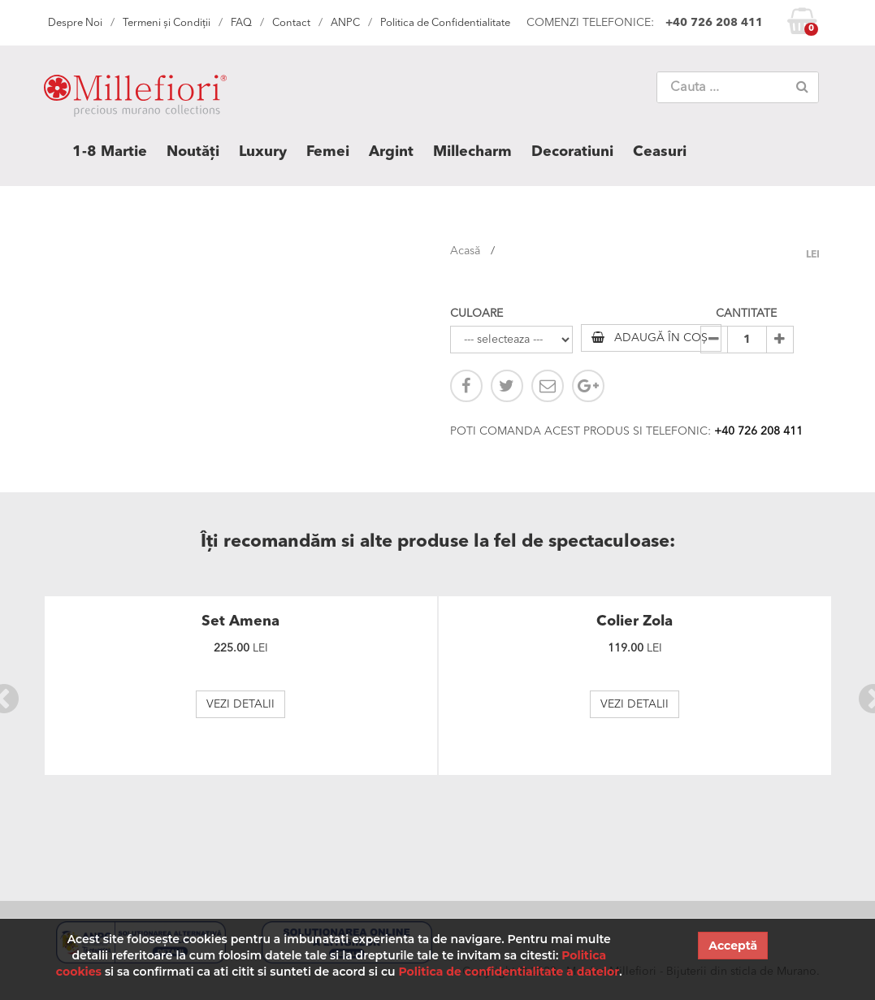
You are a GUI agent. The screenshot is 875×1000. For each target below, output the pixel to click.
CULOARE (476, 313)
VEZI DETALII (240, 704)
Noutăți (193, 152)
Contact (291, 23)
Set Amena (240, 621)
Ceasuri (660, 152)
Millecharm (472, 152)
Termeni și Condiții (166, 23)
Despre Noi (75, 23)
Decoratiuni (572, 152)
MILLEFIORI (135, 99)
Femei (327, 152)
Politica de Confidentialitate (445, 23)
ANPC (345, 23)
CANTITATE (746, 313)
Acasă (465, 251)
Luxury (263, 152)
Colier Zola (634, 621)
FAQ (241, 23)
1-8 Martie (109, 152)
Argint (391, 152)
